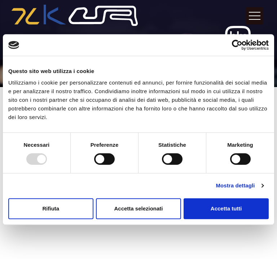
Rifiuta (50, 208)
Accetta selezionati (138, 208)
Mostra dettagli (235, 185)
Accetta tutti (226, 208)
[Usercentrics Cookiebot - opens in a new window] (237, 45)
